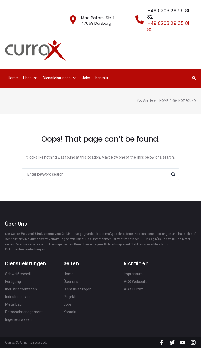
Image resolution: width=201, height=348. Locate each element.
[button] (59, 78)
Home (163, 101)
